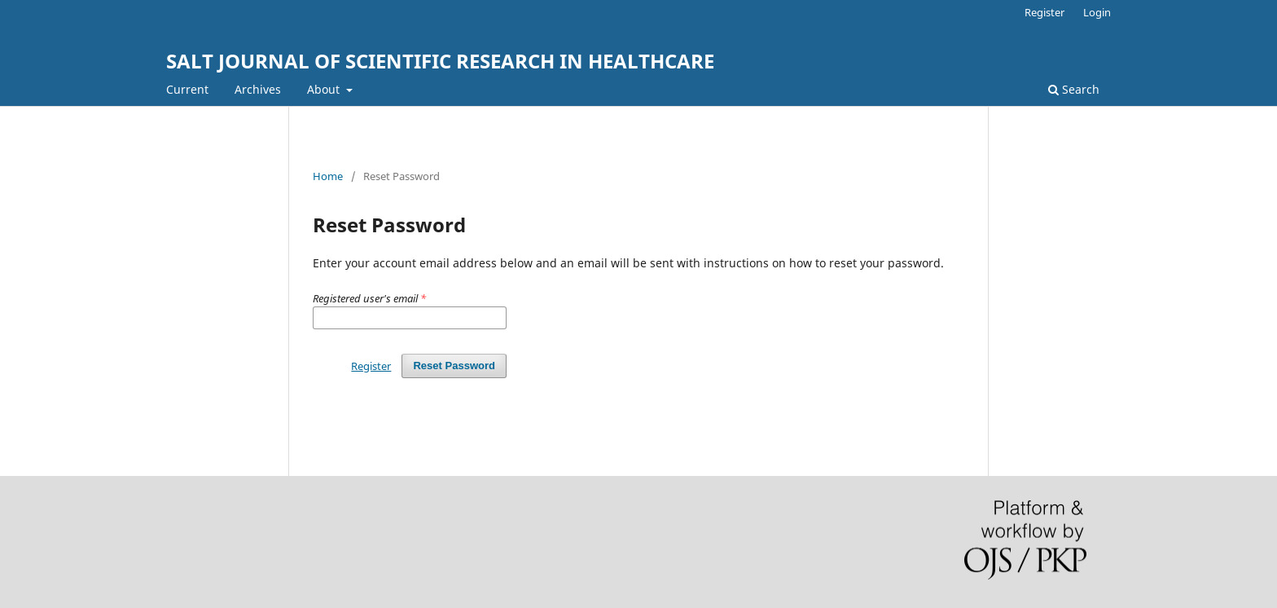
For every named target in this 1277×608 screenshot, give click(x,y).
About (325, 89)
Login (1097, 12)
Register (1044, 12)
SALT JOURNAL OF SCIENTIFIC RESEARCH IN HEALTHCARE (440, 60)
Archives (258, 89)
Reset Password (454, 365)
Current (187, 89)
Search (1073, 89)
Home (328, 176)
